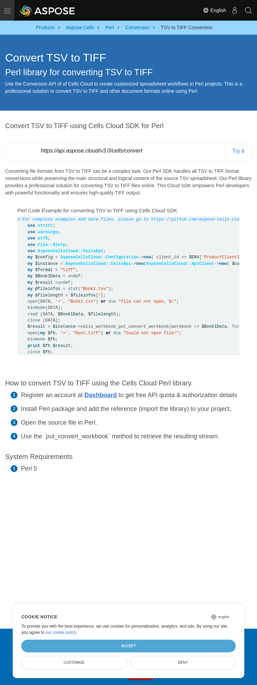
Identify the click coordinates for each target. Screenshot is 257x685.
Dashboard (100, 395)
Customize (74, 662)
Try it (238, 151)
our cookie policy (61, 632)
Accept (128, 646)
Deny (183, 662)
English (214, 10)
